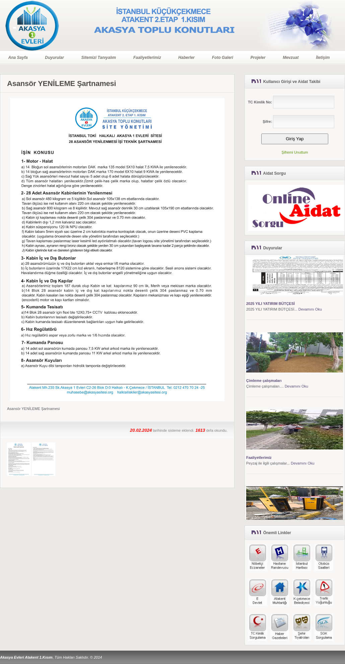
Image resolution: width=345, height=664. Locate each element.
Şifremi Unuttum (295, 152)
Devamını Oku (310, 309)
